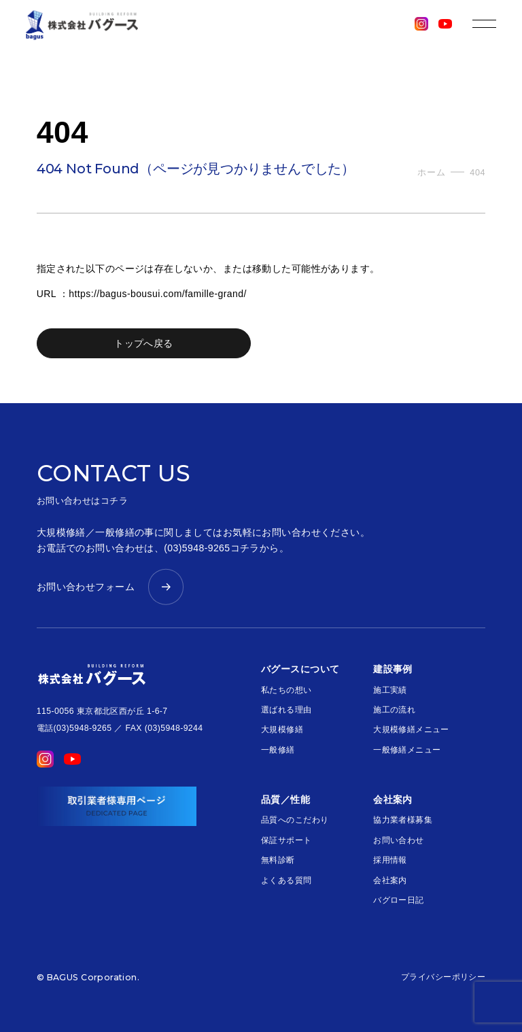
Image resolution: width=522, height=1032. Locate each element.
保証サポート (286, 840)
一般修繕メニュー (406, 750)
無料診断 (278, 860)
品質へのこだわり (294, 820)
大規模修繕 (282, 729)
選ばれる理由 (286, 710)
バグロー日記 (398, 900)
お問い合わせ (398, 840)
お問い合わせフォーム (86, 586)
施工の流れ (394, 710)
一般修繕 (278, 750)
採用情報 (390, 860)
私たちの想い (286, 690)
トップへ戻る (143, 343)
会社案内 (390, 880)
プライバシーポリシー (443, 977)
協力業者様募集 (402, 820)
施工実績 (390, 690)
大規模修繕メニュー (411, 729)
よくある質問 (286, 880)
